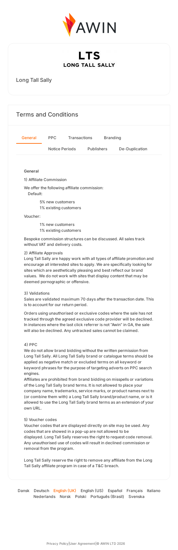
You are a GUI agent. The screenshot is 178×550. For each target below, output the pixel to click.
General (29, 137)
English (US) (92, 490)
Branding (112, 137)
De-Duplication (133, 148)
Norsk (65, 496)
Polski (80, 496)
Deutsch (41, 490)
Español (115, 490)
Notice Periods (62, 148)
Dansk (24, 490)
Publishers (97, 148)
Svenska (137, 496)
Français (135, 490)
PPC (52, 137)
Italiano (153, 490)
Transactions (80, 137)
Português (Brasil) (107, 496)
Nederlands (44, 496)
